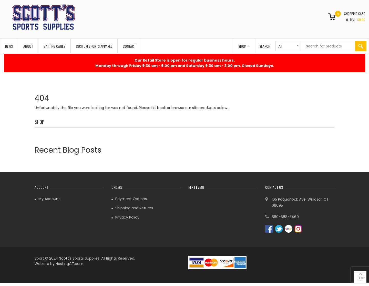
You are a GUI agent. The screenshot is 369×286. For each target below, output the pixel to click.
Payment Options (131, 198)
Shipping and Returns (134, 208)
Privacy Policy (127, 217)
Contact (129, 46)
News (9, 46)
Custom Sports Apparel (94, 46)
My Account (49, 198)
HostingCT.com (69, 263)
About (28, 46)
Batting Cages (54, 46)
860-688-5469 (285, 216)
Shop (244, 46)
